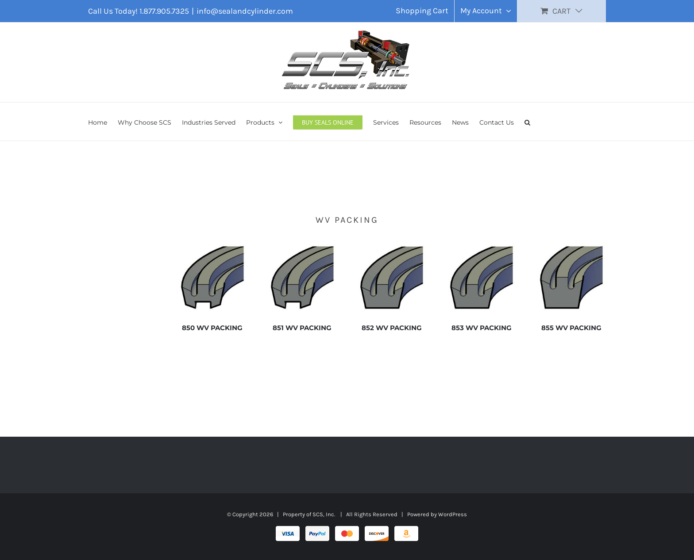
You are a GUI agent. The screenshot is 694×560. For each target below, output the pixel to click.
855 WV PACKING (571, 328)
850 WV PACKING (212, 328)
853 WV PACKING (481, 328)
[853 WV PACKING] (481, 247)
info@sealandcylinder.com (245, 11)
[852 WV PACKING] (392, 247)
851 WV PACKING (302, 328)
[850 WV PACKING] (212, 247)
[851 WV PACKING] (302, 247)
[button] (527, 122)
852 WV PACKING (392, 328)
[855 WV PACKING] (571, 247)
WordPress (452, 514)
